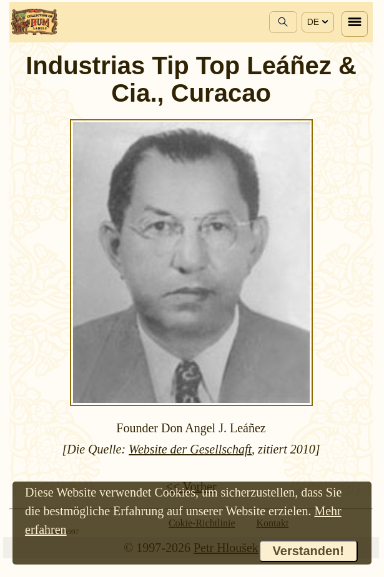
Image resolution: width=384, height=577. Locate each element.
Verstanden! (308, 551)
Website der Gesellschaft (190, 449)
